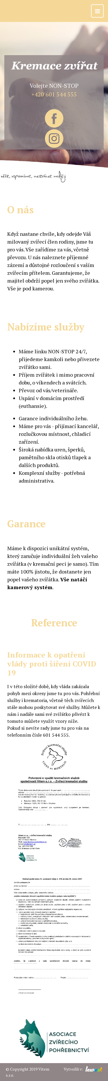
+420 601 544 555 (54, 94)
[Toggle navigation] (97, 11)
